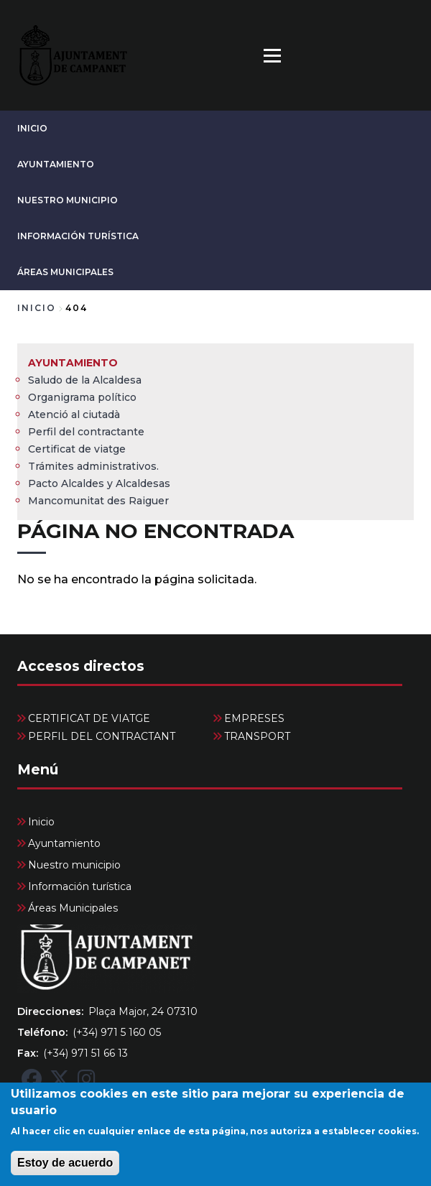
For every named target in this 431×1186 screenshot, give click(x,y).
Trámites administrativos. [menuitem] (93, 466)
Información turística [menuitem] (79, 886)
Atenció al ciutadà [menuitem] (74, 414)
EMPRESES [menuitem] (254, 718)
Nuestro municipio (67, 200)
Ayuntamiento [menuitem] (73, 362)
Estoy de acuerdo (65, 1173)
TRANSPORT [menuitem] (257, 736)
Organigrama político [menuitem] (82, 397)
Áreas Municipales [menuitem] (73, 908)
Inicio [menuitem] (41, 822)
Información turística (78, 236)
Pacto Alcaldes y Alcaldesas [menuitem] (99, 483)
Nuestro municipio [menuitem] (74, 865)
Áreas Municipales (65, 272)
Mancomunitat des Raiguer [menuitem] (98, 500)
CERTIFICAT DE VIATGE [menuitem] (89, 718)
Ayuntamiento (55, 164)
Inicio (32, 128)
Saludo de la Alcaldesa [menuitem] (85, 380)
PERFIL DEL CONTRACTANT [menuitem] (101, 736)
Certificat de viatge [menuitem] (77, 449)
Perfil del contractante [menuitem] (86, 431)
